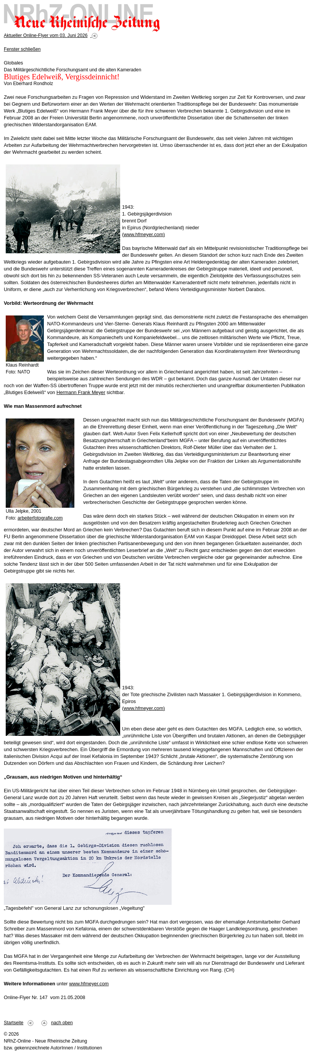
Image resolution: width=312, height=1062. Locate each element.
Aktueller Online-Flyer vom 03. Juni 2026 (46, 35)
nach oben (62, 1022)
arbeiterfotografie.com (40, 518)
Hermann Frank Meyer (80, 392)
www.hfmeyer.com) (144, 234)
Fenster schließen (22, 49)
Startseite (13, 1022)
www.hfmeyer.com (89, 983)
